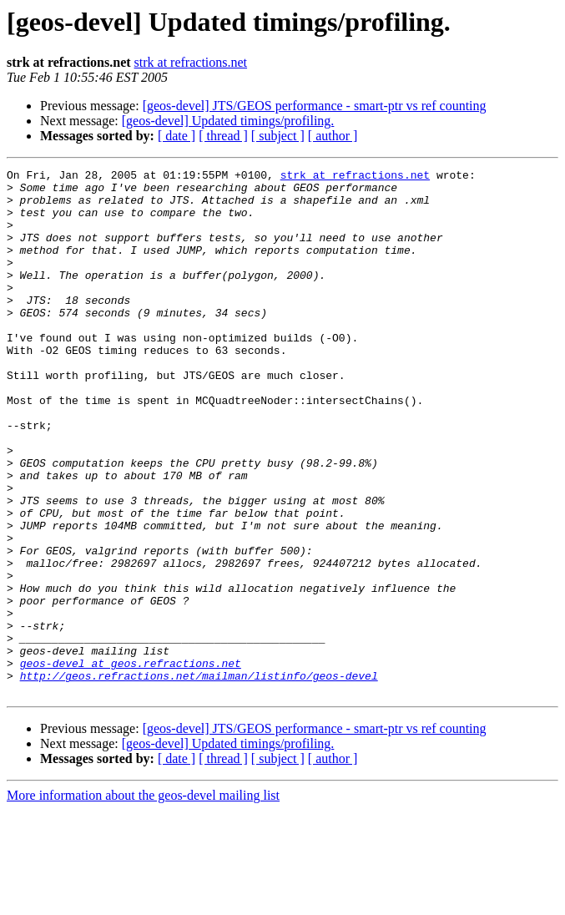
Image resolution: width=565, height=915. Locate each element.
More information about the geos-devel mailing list (143, 900)
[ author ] (333, 136)
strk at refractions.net (191, 62)
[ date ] (176, 136)
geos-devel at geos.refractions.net (130, 763)
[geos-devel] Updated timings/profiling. (228, 121)
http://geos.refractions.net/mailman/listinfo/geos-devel (199, 778)
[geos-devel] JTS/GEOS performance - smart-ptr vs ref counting (315, 106)
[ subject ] (278, 136)
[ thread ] (223, 136)
